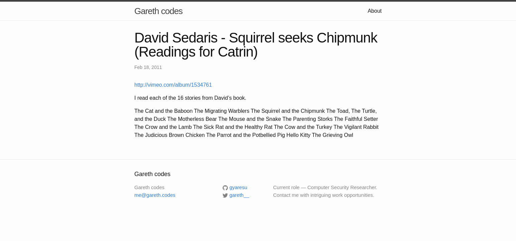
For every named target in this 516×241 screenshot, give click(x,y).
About (375, 11)
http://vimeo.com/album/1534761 (173, 85)
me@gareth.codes (154, 195)
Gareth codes (158, 11)
